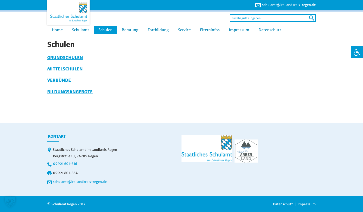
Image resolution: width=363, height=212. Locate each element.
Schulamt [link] (80, 29)
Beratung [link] (130, 29)
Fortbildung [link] (158, 29)
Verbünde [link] (59, 80)
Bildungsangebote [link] (70, 91)
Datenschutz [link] (270, 29)
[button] (10, 202)
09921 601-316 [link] (65, 164)
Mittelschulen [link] (65, 69)
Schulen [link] (105, 29)
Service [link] (184, 29)
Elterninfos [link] (210, 29)
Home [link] (57, 29)
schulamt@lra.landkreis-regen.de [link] (289, 5)
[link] (357, 52)
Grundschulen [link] (65, 57)
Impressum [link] (239, 29)
